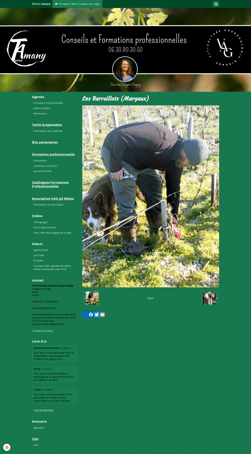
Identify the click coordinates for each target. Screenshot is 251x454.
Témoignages (40, 222)
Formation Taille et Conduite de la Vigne (77, 3)
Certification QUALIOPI (45, 165)
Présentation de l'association (48, 204)
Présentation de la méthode (47, 130)
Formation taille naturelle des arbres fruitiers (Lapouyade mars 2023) (52, 267)
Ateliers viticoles (41, 108)
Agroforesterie (41, 250)
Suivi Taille (38, 255)
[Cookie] (6, 447)
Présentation (40, 160)
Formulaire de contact (43, 331)
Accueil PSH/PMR (42, 171)
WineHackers (40, 113)
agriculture (38, 427)
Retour (151, 298)
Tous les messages (44, 410)
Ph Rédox (38, 260)
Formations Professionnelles (48, 102)
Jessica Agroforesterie (44, 227)
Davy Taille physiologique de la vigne (52, 232)
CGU (35, 444)
